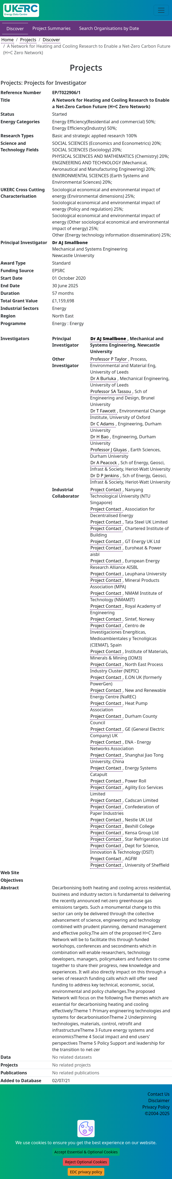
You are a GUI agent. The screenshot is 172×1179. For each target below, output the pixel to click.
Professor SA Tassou (111, 391)
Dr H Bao (100, 437)
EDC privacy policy (86, 1171)
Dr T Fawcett (103, 411)
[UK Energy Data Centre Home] (21, 10)
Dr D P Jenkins (105, 476)
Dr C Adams (102, 424)
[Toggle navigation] (161, 10)
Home (7, 40)
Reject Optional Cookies (86, 1161)
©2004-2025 (157, 1113)
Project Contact (106, 490)
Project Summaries (51, 28)
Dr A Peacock (104, 463)
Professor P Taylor (109, 359)
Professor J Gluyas (109, 450)
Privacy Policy (156, 1107)
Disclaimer (159, 1100)
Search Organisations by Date (109, 28)
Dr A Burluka (103, 378)
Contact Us (159, 1094)
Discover (15, 29)
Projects (28, 40)
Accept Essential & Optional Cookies (86, 1151)
